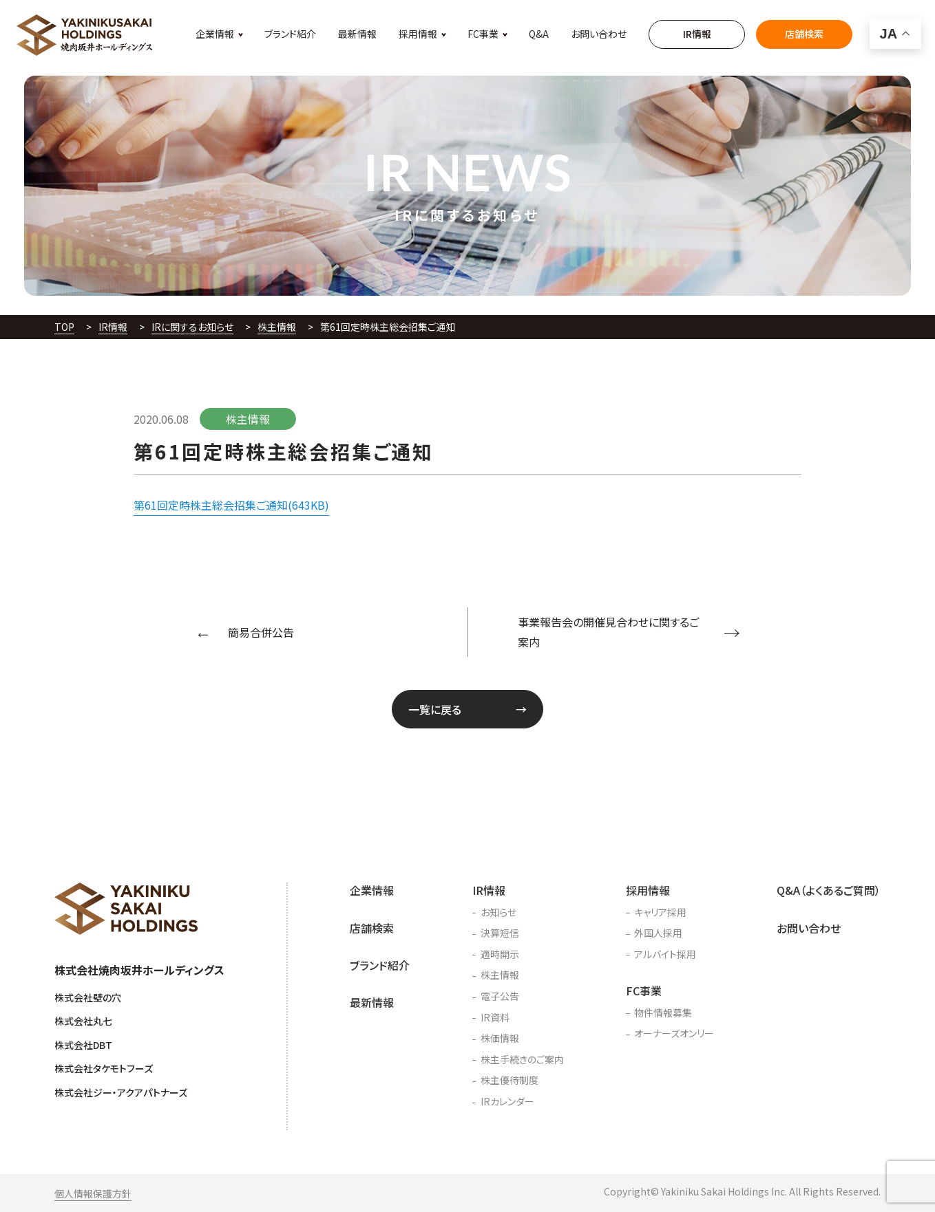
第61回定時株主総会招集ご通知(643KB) (231, 505)
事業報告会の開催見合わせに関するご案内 (608, 632)
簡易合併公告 (261, 632)
